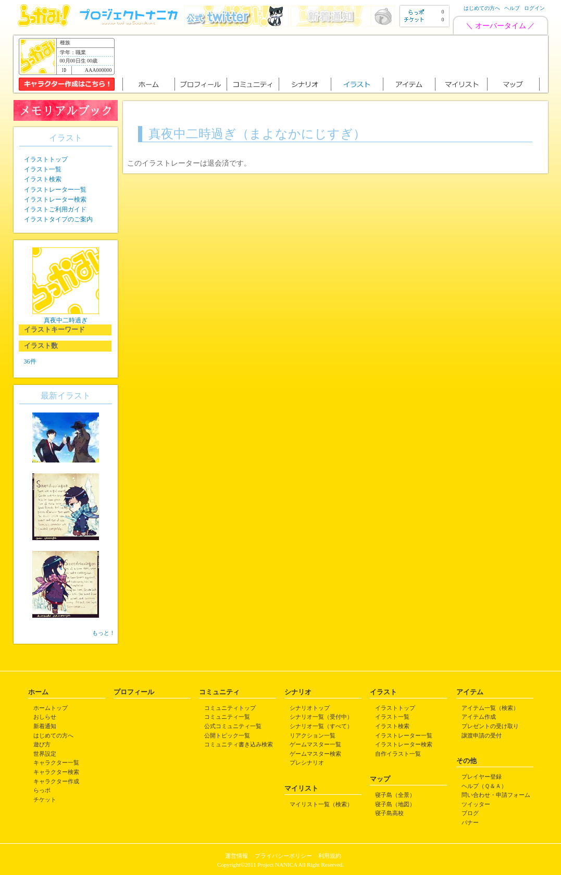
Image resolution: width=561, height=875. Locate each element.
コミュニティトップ (230, 708)
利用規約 (329, 856)
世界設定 (44, 754)
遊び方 (42, 744)
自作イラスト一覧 (398, 754)
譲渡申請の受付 (482, 735)
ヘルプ (512, 8)
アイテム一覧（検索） (490, 708)
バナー (470, 822)
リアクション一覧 (312, 735)
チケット (44, 799)
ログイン (534, 8)
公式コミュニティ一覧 (232, 726)
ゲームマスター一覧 (315, 744)
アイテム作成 (479, 717)
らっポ (42, 790)
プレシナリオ (307, 762)
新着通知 (44, 726)
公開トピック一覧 (227, 735)
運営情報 (236, 856)
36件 (30, 361)
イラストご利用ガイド (55, 209)
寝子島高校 (389, 813)
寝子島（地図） (395, 804)
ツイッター (476, 804)
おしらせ (44, 717)
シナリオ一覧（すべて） (321, 726)
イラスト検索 (42, 179)
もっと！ (103, 633)
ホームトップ (50, 708)
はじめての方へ (482, 8)
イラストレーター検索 (55, 199)
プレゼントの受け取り (490, 726)
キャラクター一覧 (56, 762)
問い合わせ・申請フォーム (496, 795)
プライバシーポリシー (283, 856)
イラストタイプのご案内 (58, 219)
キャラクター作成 (56, 781)
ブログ (470, 813)
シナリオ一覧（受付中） (321, 717)
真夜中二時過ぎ (66, 320)
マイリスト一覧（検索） (321, 804)
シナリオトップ (310, 708)
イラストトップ (46, 159)
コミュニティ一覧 (227, 717)
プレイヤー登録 (482, 776)
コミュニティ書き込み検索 (238, 744)
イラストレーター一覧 (55, 189)
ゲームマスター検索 (315, 754)
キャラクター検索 (56, 772)
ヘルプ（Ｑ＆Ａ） (484, 786)
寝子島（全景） (395, 795)
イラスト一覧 (42, 169)
